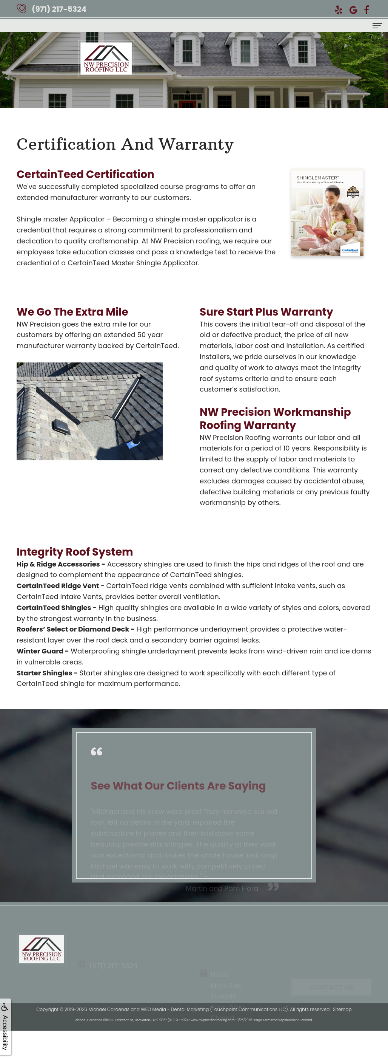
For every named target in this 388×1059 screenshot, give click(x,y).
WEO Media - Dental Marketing (175, 1009)
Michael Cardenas (108, 1009)
